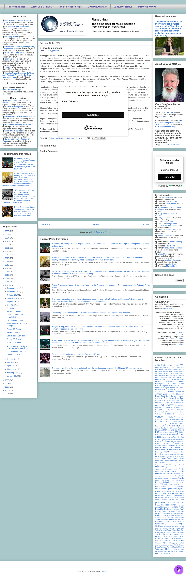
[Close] (127, 87)
